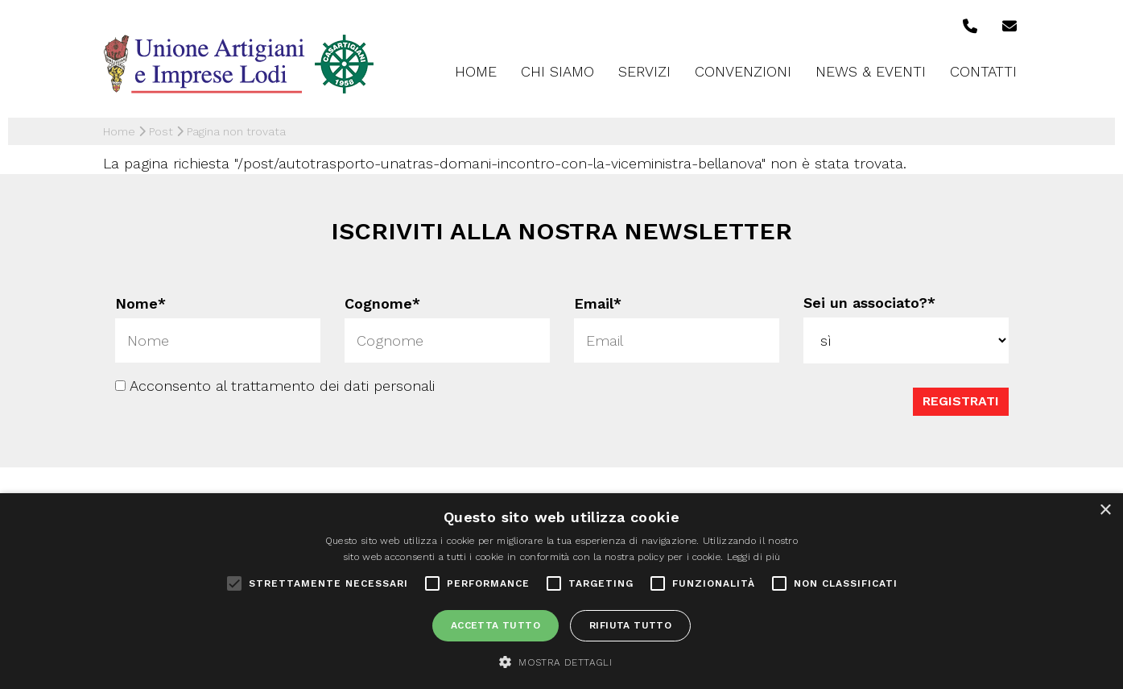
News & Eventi (870, 71)
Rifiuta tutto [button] (630, 625)
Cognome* (382, 303)
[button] (561, 662)
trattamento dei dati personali (333, 384)
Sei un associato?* (869, 302)
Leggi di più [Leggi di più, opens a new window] (754, 556)
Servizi (644, 71)
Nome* (140, 303)
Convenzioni (743, 71)
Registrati (961, 400)
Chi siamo (557, 71)
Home (476, 71)
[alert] (561, 591)
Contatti (983, 71)
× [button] (1105, 510)
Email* (597, 303)
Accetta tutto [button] (495, 625)
